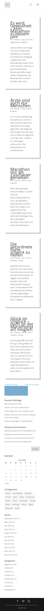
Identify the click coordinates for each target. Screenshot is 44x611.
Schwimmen (9, 579)
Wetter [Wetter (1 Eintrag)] (31, 504)
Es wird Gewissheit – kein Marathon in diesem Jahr (21, 29)
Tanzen (7, 582)
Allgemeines (15, 42)
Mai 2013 (8, 544)
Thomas (17, 39)
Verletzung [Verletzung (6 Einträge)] (15, 504)
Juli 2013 (7, 537)
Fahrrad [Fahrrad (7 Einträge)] (8, 493)
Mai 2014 (8, 526)
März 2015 (8, 522)
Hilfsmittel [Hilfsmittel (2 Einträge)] (28, 493)
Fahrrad (7, 568)
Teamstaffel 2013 (29, 431)
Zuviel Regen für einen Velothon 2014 (19, 411)
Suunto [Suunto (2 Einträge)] (7, 501)
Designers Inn (21, 605)
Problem (24, 42)
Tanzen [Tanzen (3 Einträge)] (14, 501)
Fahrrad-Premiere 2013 (23, 434)
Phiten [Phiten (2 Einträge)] (22, 497)
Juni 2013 (8, 540)
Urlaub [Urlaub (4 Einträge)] (7, 504)
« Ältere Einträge (10, 384)
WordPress (22, 608)
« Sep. (6, 483)
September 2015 (10, 518)
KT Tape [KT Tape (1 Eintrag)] (8, 497)
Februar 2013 (9, 555)
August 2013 (9, 533)
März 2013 (8, 551)
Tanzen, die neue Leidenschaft (16, 407)
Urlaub (20, 260)
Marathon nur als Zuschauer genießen (20, 173)
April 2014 (8, 529)
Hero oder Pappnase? (23, 441)
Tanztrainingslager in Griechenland (18, 421)
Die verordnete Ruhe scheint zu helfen (21, 249)
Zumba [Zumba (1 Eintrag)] (17, 508)
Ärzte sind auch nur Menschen (20, 102)
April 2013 (8, 547)
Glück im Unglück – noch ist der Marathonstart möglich (21, 324)
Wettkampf (8, 590)
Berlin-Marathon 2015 (13, 404)
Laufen (7, 571)
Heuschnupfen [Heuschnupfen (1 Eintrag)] (17, 493)
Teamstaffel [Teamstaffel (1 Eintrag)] (23, 501)
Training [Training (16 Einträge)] (32, 501)
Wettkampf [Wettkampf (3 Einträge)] (9, 508)
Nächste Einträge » (32, 384)
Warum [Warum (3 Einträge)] (24, 504)
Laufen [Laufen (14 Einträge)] (15, 497)
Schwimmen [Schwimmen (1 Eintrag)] (30, 497)
